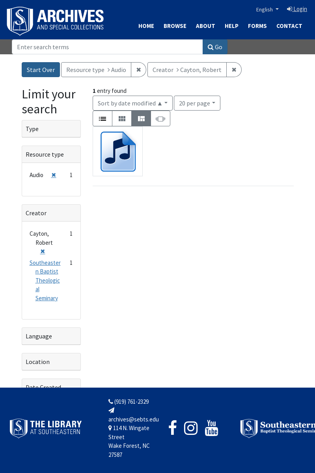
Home (146, 26)
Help (232, 26)
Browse (175, 26)
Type (32, 129)
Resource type (45, 154)
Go (215, 47)
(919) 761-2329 (128, 401)
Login (297, 9)
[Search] (107, 46)
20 (194, 102)
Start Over (41, 70)
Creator (36, 213)
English (265, 9)
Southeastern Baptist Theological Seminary (45, 280)
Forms (257, 26)
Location (38, 362)
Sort (130, 103)
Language (39, 336)
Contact (289, 26)
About (205, 26)
